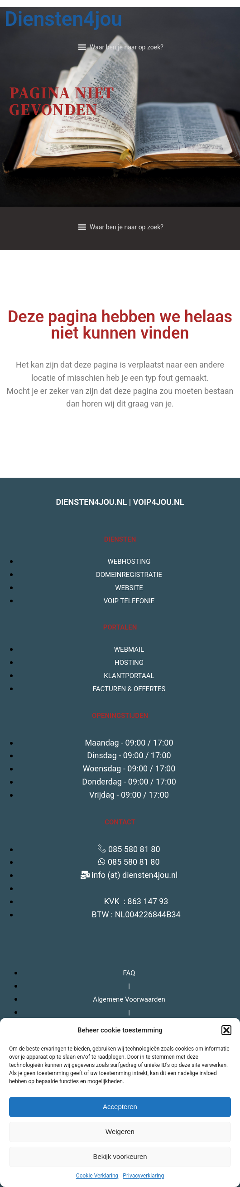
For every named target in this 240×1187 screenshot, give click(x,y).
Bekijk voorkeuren (120, 1156)
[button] (226, 1030)
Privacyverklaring (143, 1175)
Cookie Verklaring (97, 1175)
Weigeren (120, 1131)
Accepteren (120, 1106)
